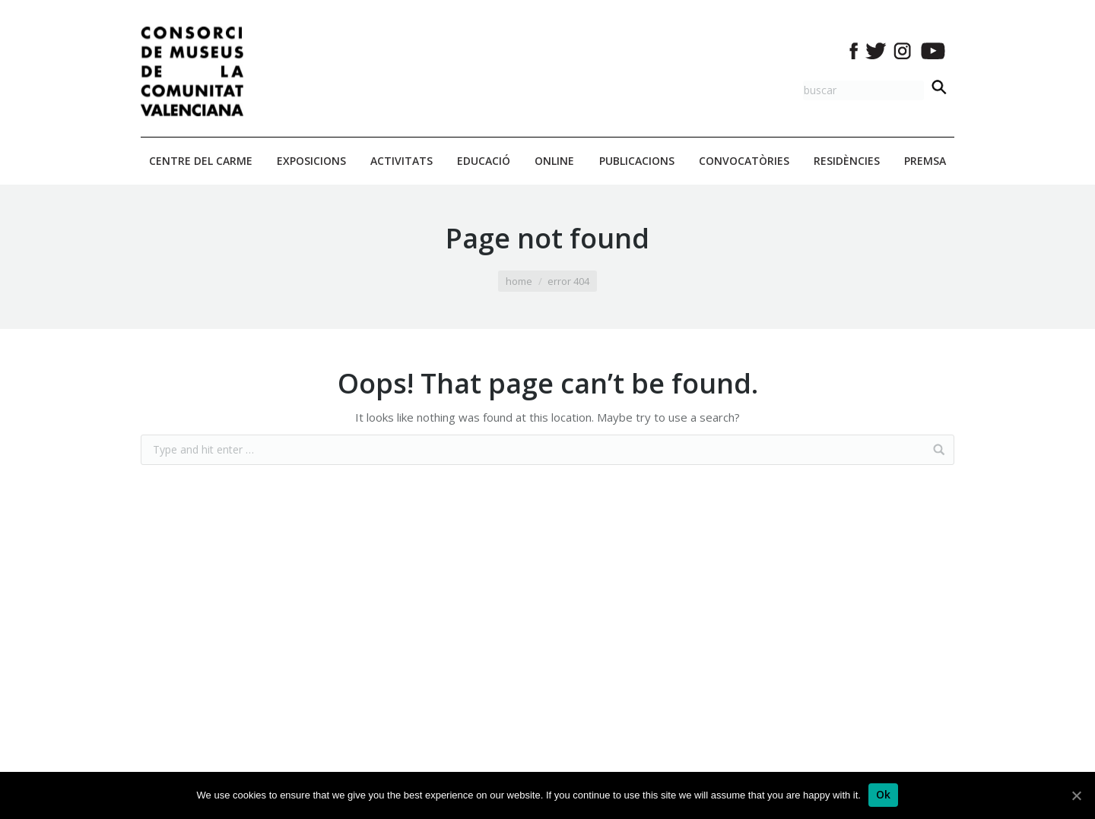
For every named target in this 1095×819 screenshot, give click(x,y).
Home (519, 281)
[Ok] (883, 795)
